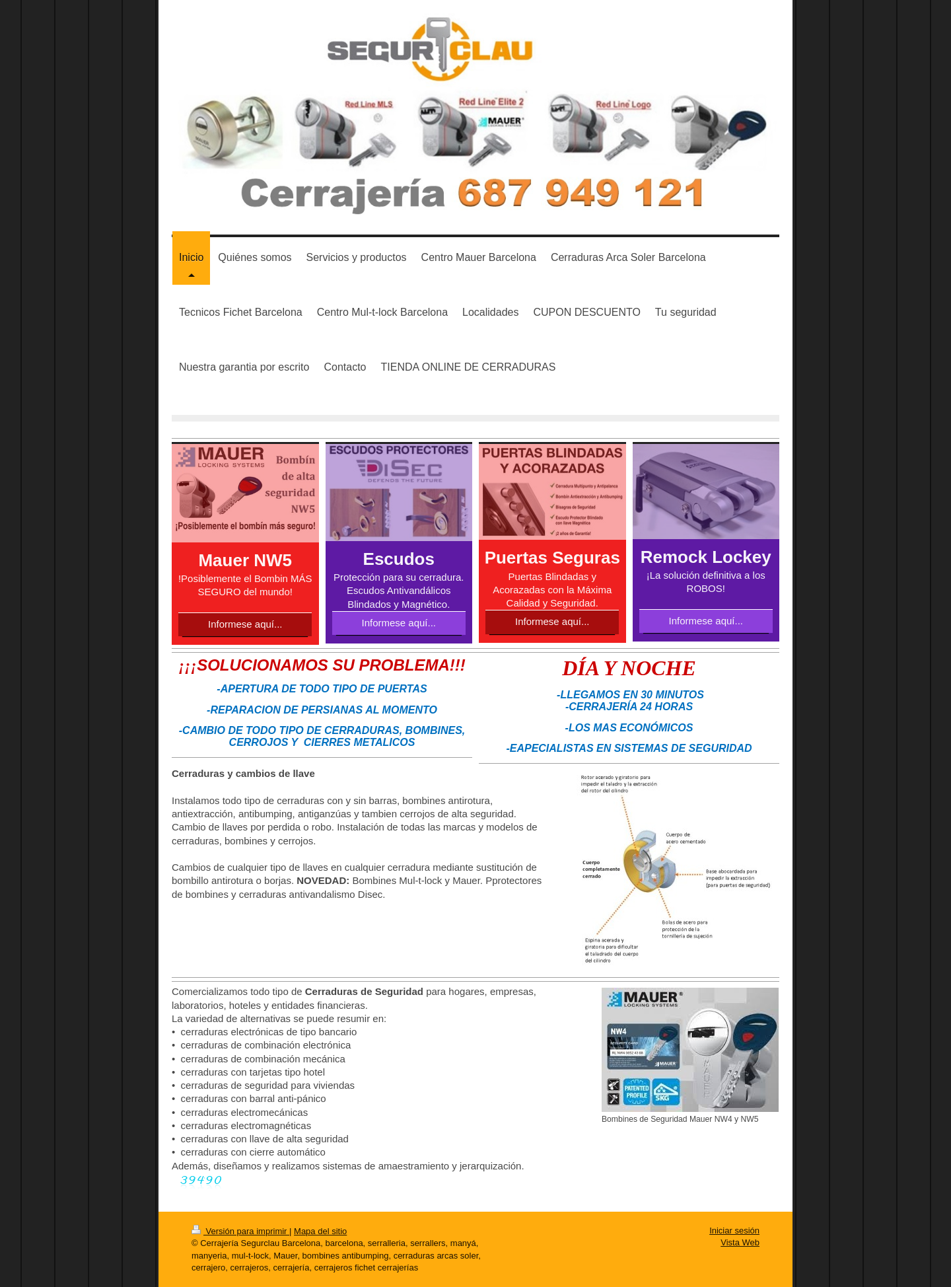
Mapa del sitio (320, 1231)
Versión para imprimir (240, 1231)
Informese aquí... (245, 624)
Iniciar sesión (734, 1230)
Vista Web (740, 1242)
